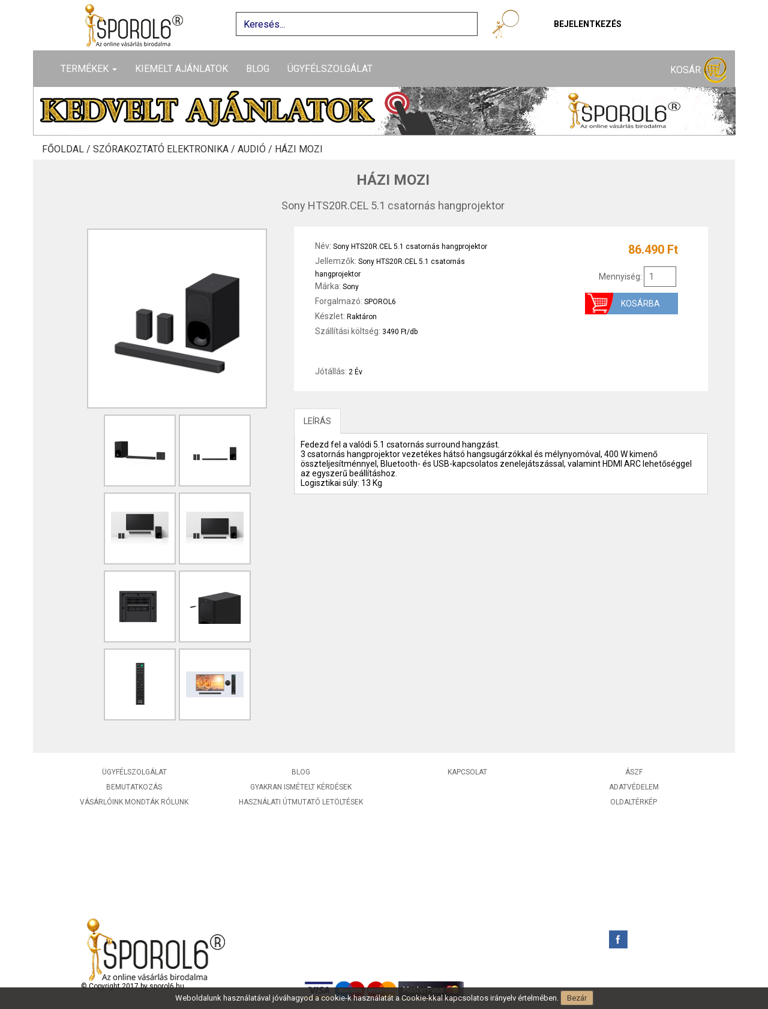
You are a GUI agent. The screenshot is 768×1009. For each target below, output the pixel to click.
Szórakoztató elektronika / (165, 149)
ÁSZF (634, 772)
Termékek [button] (89, 68)
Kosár (698, 70)
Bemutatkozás (134, 787)
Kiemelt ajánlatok (181, 68)
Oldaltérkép (633, 802)
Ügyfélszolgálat (330, 68)
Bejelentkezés (588, 24)
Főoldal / (67, 149)
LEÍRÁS (317, 421)
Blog (257, 68)
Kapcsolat (467, 772)
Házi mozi (299, 149)
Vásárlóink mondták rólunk (134, 802)
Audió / (256, 149)
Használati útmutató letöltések (301, 802)
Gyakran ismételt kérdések (301, 787)
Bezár (577, 997)
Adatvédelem (634, 787)
